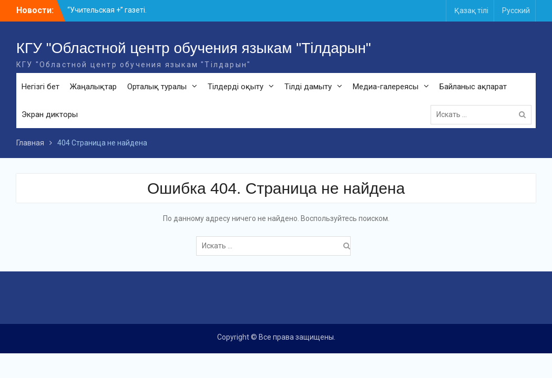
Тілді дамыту (308, 86)
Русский (516, 10)
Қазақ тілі (471, 10)
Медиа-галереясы (385, 86)
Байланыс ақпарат (473, 86)
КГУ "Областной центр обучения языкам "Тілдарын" (193, 48)
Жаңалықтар (93, 86)
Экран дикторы (50, 114)
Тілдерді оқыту (235, 86)
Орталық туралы (157, 86)
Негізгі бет (40, 86)
